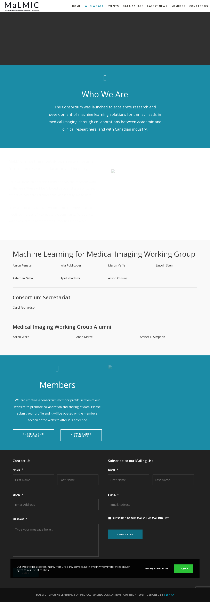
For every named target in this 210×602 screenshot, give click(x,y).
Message (20, 519)
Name (18, 469)
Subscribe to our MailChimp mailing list (140, 518)
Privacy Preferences (156, 568)
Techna (169, 594)
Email (18, 494)
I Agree (183, 568)
